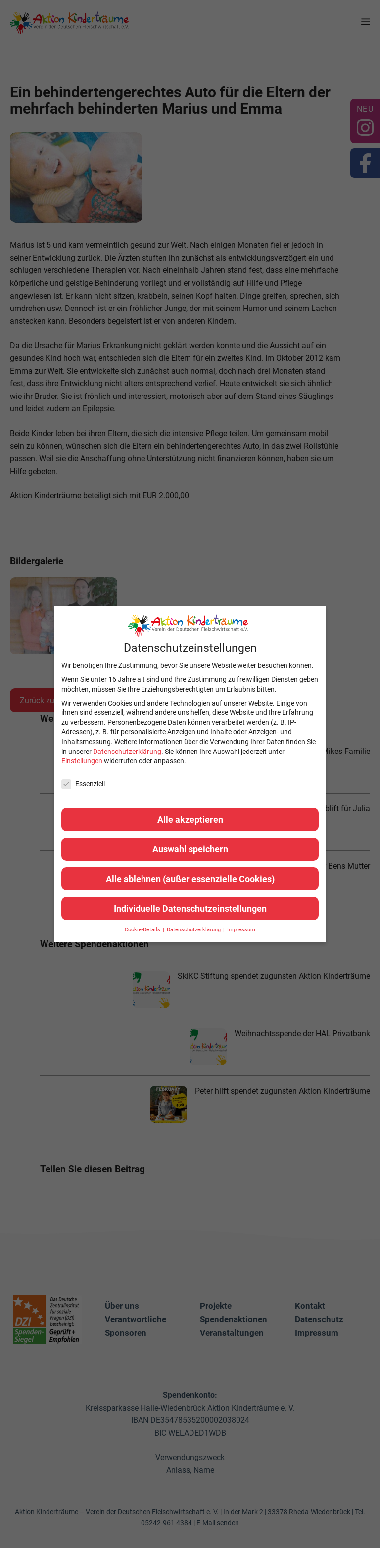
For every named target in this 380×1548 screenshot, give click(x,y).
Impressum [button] (241, 930)
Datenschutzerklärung (127, 751)
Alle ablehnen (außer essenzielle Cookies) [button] (190, 879)
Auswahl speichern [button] (190, 849)
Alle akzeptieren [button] (190, 819)
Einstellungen (81, 761)
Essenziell (83, 784)
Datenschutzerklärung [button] (194, 930)
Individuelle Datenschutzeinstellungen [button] (190, 908)
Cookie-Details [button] (143, 930)
